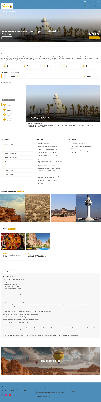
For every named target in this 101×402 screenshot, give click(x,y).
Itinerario (42, 44)
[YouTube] (99, 1)
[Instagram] (95, 1)
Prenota (94, 38)
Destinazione (26, 44)
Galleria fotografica (58, 44)
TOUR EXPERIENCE (90, 44)
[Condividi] (6, 37)
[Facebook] (92, 1)
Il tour (10, 44)
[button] (97, 103)
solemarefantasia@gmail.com (83, 1)
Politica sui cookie (72, 391)
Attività (74, 44)
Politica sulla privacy (72, 388)
